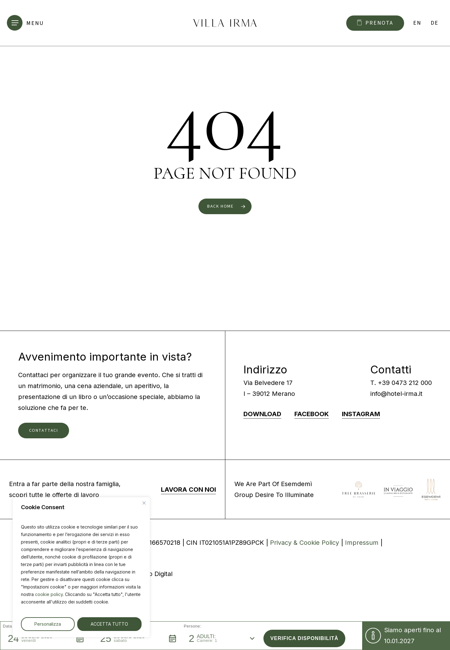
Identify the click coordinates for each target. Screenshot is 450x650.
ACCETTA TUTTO (109, 624)
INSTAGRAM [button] (361, 414)
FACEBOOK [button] (311, 414)
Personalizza (47, 624)
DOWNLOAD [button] (262, 414)
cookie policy (49, 594)
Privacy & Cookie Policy (304, 542)
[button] (28, 23)
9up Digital (156, 574)
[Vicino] (144, 503)
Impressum (361, 542)
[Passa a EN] (417, 23)
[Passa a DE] (434, 23)
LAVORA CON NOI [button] (188, 489)
